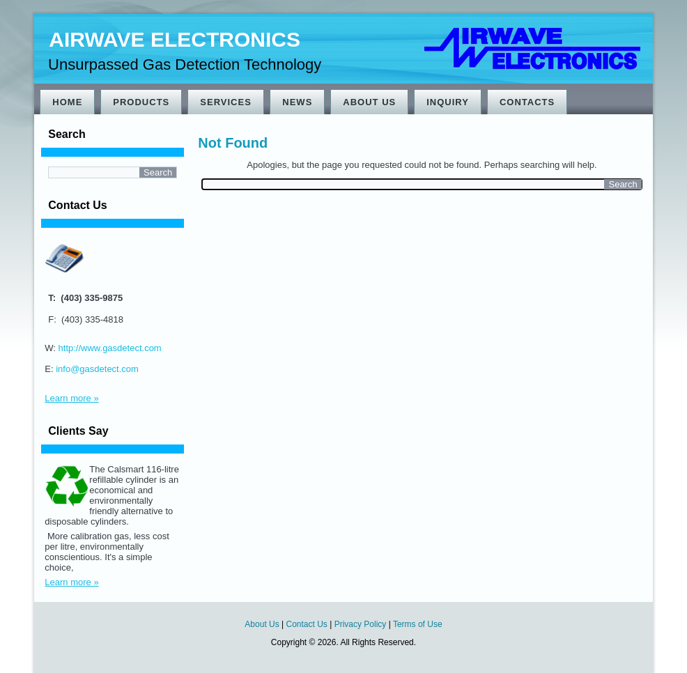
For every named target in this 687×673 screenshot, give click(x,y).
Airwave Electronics (174, 39)
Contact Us (306, 624)
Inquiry (447, 102)
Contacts (527, 102)
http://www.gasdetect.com (110, 348)
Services (226, 102)
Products (141, 102)
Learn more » (71, 398)
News (297, 102)
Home (67, 102)
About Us (369, 102)
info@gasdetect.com (97, 369)
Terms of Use (417, 624)
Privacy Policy (360, 624)
